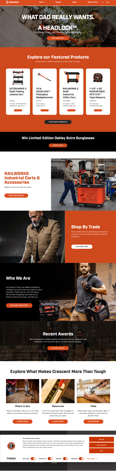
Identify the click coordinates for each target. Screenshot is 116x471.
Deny (101, 459)
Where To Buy (93, 2)
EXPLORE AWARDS (58, 348)
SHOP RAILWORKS (16, 196)
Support (58, 2)
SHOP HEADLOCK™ (58, 38)
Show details (91, 467)
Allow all (101, 448)
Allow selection (101, 454)
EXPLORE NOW (82, 247)
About (74, 2)
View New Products (58, 122)
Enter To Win (58, 145)
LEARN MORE (22, 422)
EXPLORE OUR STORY (19, 306)
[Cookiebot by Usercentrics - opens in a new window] (11, 467)
